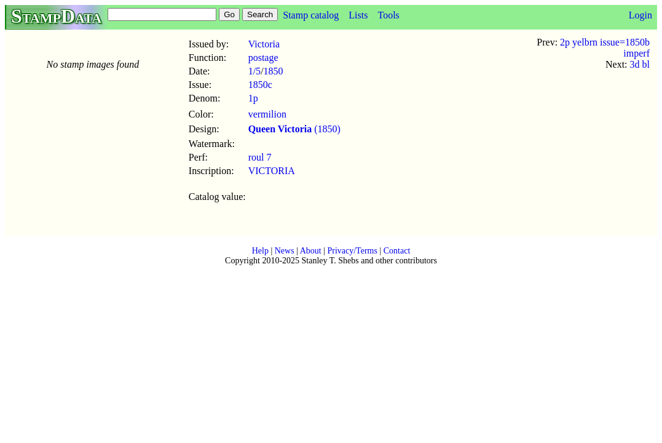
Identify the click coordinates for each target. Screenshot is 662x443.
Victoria (264, 44)
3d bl (640, 64)
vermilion (267, 114)
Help (260, 250)
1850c (260, 84)
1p (253, 98)
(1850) (294, 129)
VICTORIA (271, 171)
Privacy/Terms (352, 250)
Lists (358, 15)
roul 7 (260, 157)
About (310, 250)
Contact (397, 250)
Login (640, 15)
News (284, 250)
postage (263, 57)
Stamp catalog (311, 15)
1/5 (254, 71)
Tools (388, 15)
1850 (273, 71)
